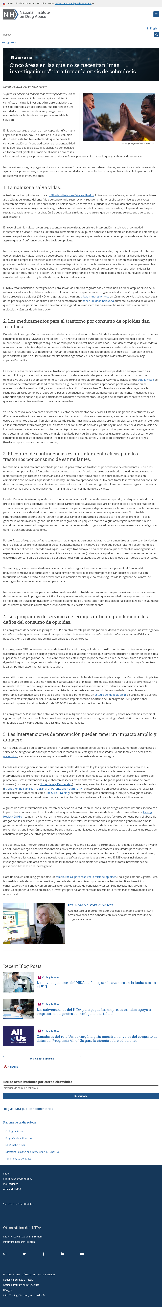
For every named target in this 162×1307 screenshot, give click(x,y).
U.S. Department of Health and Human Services (29, 1274)
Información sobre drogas (17, 1178)
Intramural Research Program (19, 1241)
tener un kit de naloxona (98, 301)
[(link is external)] (24, 1254)
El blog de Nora (9, 42)
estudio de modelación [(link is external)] (110, 695)
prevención (10, 756)
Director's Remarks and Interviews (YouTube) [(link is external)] (32, 1151)
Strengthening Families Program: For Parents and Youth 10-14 (43, 788)
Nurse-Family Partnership (56, 784)
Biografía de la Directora (18, 1138)
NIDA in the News (15, 1145)
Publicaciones (10, 1183)
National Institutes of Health (18, 1279)
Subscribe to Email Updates (18, 1204)
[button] (156, 14)
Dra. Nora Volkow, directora (90, 905)
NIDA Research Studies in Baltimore (22, 1236)
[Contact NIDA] (4, 1254)
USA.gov (7, 1290)
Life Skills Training (57, 793)
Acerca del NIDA (12, 1189)
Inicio (6, 1173)
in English (153, 28)
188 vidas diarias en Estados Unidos (71, 195)
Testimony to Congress (18, 1158)
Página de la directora (19, 1122)
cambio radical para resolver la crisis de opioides (86, 877)
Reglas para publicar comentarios (28, 1109)
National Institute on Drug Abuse (21, 1284)
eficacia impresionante (95, 296)
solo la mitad (146, 380)
